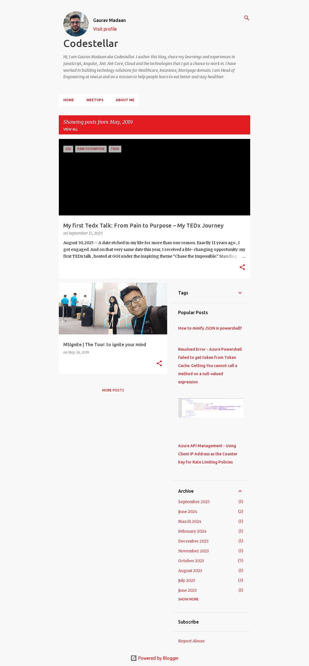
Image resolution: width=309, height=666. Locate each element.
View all (70, 129)
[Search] (246, 18)
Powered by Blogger (154, 658)
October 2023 (191, 560)
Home (68, 100)
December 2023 (193, 541)
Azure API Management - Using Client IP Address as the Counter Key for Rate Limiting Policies (208, 454)
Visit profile (105, 29)
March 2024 (189, 521)
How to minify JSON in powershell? (210, 328)
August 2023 (190, 570)
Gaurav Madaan (109, 20)
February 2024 (192, 531)
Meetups (94, 100)
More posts (113, 390)
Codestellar (90, 43)
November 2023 (193, 551)
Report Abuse (191, 641)
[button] (242, 268)
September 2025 (194, 501)
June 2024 (187, 511)
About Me (125, 100)
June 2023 (187, 590)
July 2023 (186, 580)
